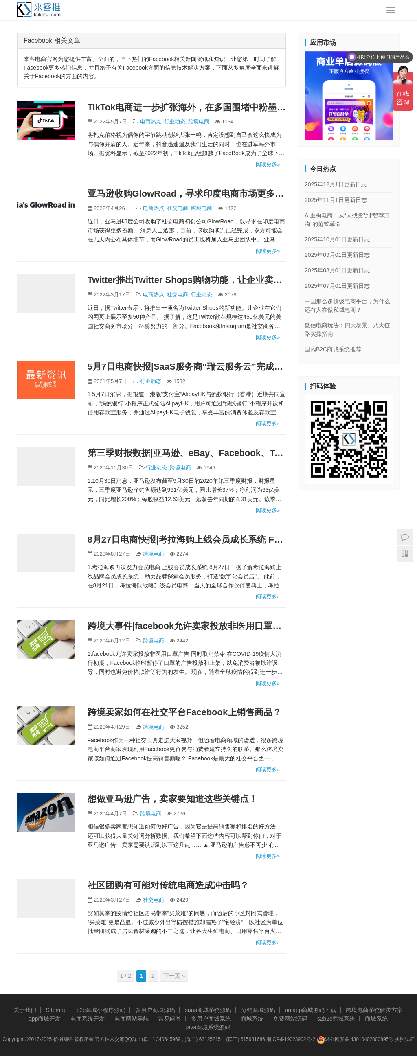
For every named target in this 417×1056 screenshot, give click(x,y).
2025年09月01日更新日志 (337, 255)
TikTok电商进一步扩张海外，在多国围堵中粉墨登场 (187, 107)
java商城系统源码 (208, 1027)
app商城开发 (45, 1018)
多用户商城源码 (155, 1010)
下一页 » (174, 976)
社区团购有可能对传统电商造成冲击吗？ (168, 885)
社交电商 (177, 208)
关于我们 (24, 1010)
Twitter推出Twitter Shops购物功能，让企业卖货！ (187, 280)
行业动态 (174, 121)
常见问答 (169, 1018)
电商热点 (150, 121)
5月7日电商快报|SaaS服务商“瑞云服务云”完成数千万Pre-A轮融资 (187, 366)
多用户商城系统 (211, 1018)
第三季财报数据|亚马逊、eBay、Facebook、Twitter (187, 453)
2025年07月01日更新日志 (337, 286)
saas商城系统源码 (208, 1010)
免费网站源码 (290, 1018)
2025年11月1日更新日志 (336, 200)
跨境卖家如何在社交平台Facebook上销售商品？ (185, 712)
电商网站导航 (131, 1018)
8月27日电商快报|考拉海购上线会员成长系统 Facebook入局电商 (187, 540)
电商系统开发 (87, 1018)
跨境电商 (198, 121)
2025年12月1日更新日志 (336, 184)
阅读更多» (268, 164)
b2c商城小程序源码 (101, 1010)
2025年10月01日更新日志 (337, 239)
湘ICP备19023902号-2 (290, 1039)
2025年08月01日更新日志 (337, 270)
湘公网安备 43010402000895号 (355, 1040)
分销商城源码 (258, 1010)
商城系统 (252, 1018)
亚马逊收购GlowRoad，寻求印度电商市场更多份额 (187, 193)
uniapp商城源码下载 (310, 1010)
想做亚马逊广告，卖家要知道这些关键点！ (173, 799)
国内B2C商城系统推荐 (333, 349)
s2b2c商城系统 (336, 1018)
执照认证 (405, 1039)
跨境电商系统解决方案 (374, 1010)
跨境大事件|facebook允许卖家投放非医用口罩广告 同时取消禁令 (187, 626)
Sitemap (56, 1010)
